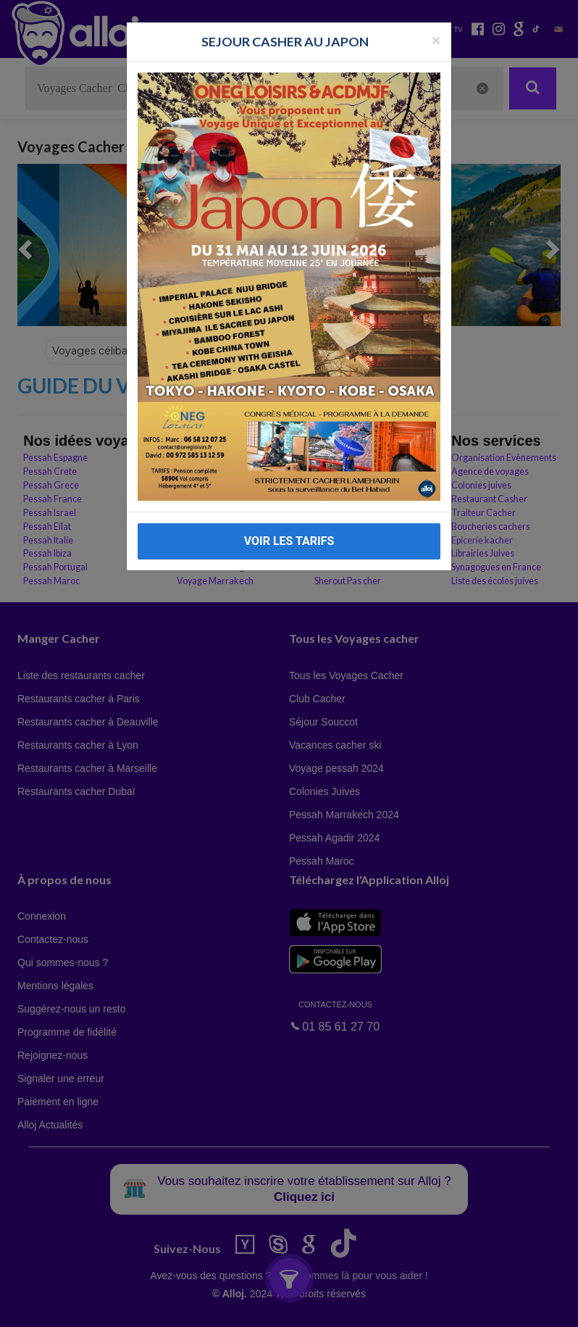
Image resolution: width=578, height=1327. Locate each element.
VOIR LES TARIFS (289, 541)
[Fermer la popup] (436, 39)
